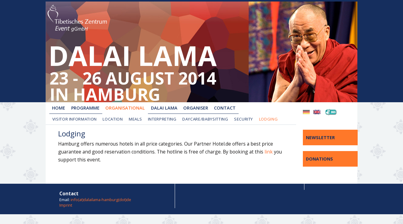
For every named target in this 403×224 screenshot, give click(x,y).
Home (58, 108)
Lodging (268, 119)
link (269, 151)
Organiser (195, 108)
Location (113, 119)
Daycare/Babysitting (205, 119)
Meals (135, 119)
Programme (85, 108)
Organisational (125, 108)
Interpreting (162, 119)
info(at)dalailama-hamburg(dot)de (101, 199)
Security (243, 119)
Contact (225, 108)
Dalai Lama (164, 108)
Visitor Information (74, 119)
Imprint (65, 205)
